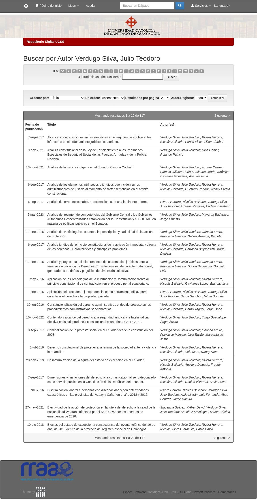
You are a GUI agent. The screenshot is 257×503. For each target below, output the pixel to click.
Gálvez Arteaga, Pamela (204, 236)
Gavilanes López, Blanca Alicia (206, 283)
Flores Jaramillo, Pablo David (192, 429)
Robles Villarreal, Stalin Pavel (205, 382)
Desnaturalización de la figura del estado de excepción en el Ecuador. (95, 360)
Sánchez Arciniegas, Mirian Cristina (205, 412)
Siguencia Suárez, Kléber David (182, 407)
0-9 (62, 71)
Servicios (201, 5)
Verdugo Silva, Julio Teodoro (180, 137)
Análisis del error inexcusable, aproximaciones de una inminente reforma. (98, 202)
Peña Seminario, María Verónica (206, 172)
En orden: (92, 98)
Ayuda (90, 5)
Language (222, 5)
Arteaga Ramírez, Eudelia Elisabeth (205, 206)
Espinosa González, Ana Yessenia (184, 176)
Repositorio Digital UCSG (45, 41)
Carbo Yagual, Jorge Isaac (203, 309)
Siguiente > (222, 115)
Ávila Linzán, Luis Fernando (200, 394)
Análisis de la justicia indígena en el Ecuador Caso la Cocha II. (90, 167)
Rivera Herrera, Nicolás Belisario (183, 202)
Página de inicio (48, 5)
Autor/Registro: (182, 98)
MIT (182, 492)
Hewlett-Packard (203, 492)
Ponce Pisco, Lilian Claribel (204, 142)
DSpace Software (134, 492)
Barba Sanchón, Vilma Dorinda (202, 296)
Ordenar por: (39, 98)
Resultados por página (142, 98)
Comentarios (227, 492)
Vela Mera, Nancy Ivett (201, 352)
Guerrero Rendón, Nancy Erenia (207, 189)
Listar (73, 5)
